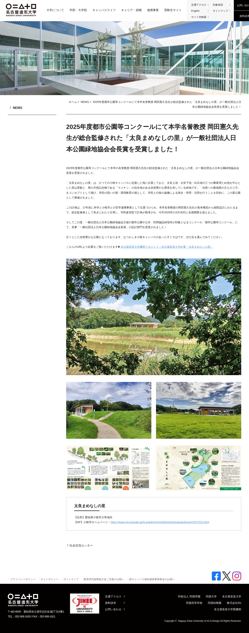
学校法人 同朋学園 (189, 596)
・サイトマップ (70, 579)
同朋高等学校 (194, 602)
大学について (55, 10)
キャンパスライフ (104, 10)
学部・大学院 (78, 10)
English (195, 10)
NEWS (85, 101)
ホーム (73, 101)
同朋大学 (211, 596)
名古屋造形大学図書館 (227, 609)
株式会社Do (234, 602)
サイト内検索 (198, 17)
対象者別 (218, 4)
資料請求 (110, 602)
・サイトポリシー (48, 579)
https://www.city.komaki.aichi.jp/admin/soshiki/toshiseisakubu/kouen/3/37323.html (160, 522)
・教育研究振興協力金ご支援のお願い (102, 579)
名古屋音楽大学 (231, 596)
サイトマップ (220, 10)
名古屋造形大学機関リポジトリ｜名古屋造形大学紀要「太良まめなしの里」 (167, 246)
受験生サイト (173, 10)
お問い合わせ (113, 609)
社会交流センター (81, 545)
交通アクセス (198, 4)
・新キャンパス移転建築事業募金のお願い (151, 579)
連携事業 (153, 10)
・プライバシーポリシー (22, 579)
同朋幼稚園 (214, 602)
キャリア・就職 (131, 10)
